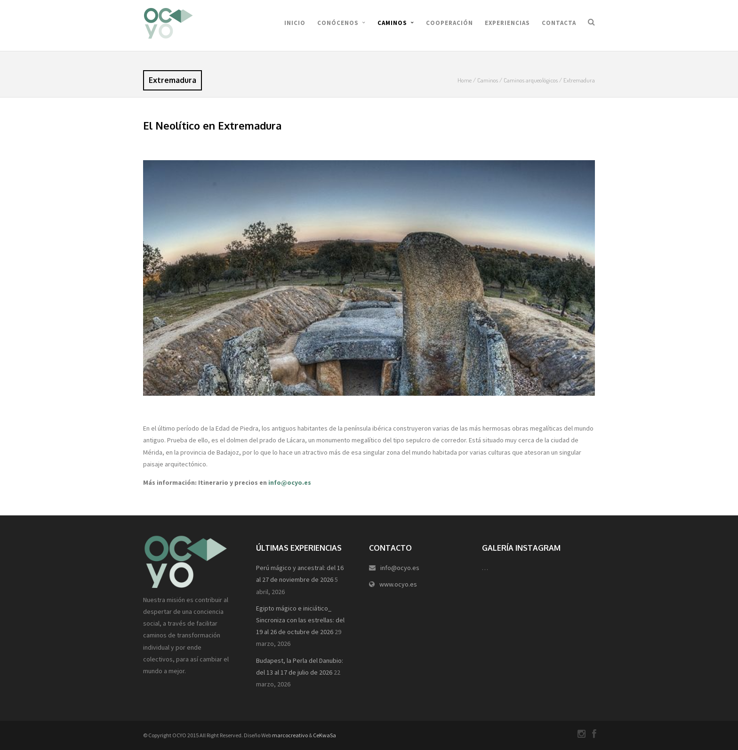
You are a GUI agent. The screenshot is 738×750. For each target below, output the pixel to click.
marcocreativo (290, 735)
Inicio (294, 23)
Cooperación (449, 23)
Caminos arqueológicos (531, 80)
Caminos (392, 23)
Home (464, 80)
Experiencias (507, 23)
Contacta (559, 23)
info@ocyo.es (289, 482)
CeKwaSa (324, 735)
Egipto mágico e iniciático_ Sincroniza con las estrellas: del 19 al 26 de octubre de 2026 (300, 620)
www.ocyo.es (398, 584)
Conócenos (338, 23)
